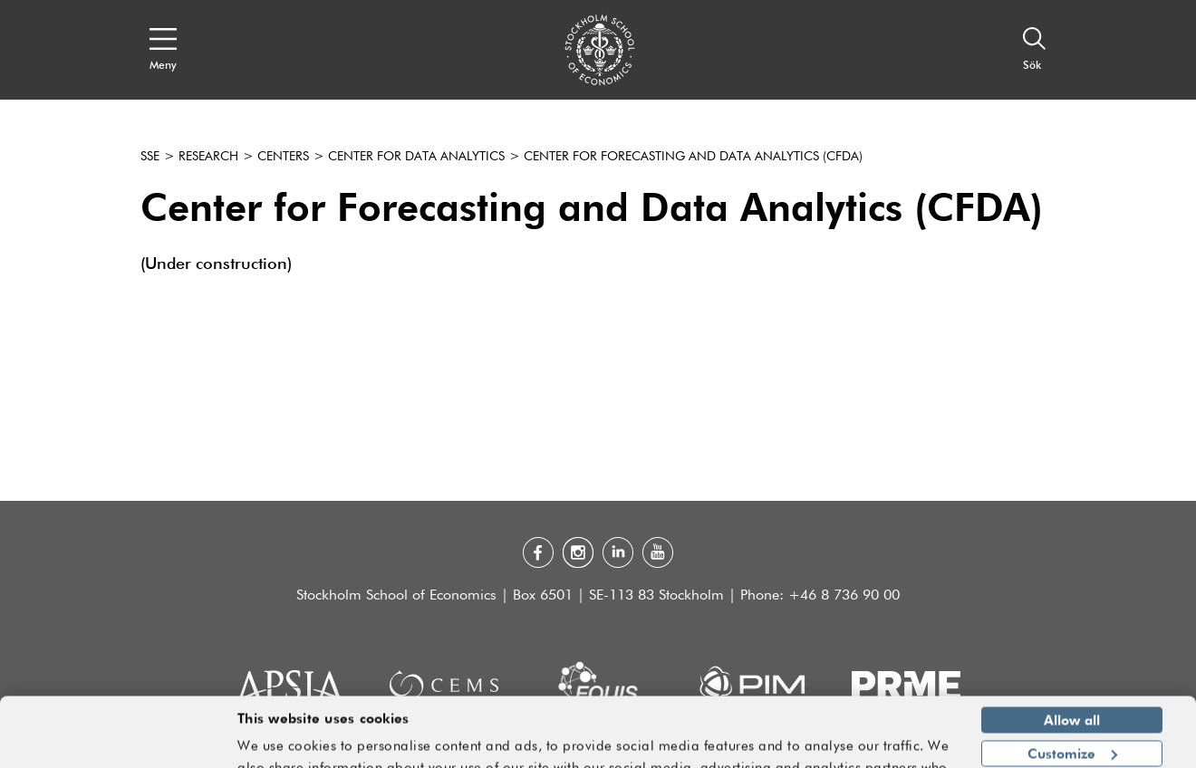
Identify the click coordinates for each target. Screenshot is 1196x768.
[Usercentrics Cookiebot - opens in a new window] (117, 743)
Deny (1071, 721)
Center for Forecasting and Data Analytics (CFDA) (693, 156)
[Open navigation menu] (163, 50)
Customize (1072, 687)
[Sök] (1035, 50)
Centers (283, 156)
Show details (901, 746)
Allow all (1072, 655)
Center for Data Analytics (416, 156)
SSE (149, 156)
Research (208, 156)
